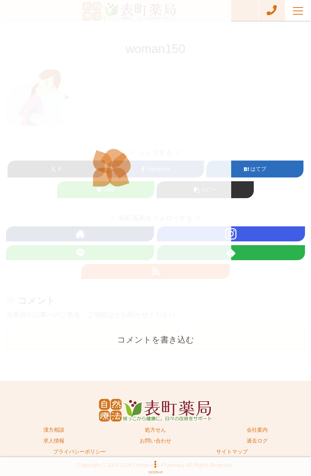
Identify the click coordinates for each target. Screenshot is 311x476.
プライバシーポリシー (79, 452)
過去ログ (257, 441)
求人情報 (53, 441)
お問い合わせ (155, 441)
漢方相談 (53, 430)
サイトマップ (232, 452)
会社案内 (257, 430)
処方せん (155, 430)
